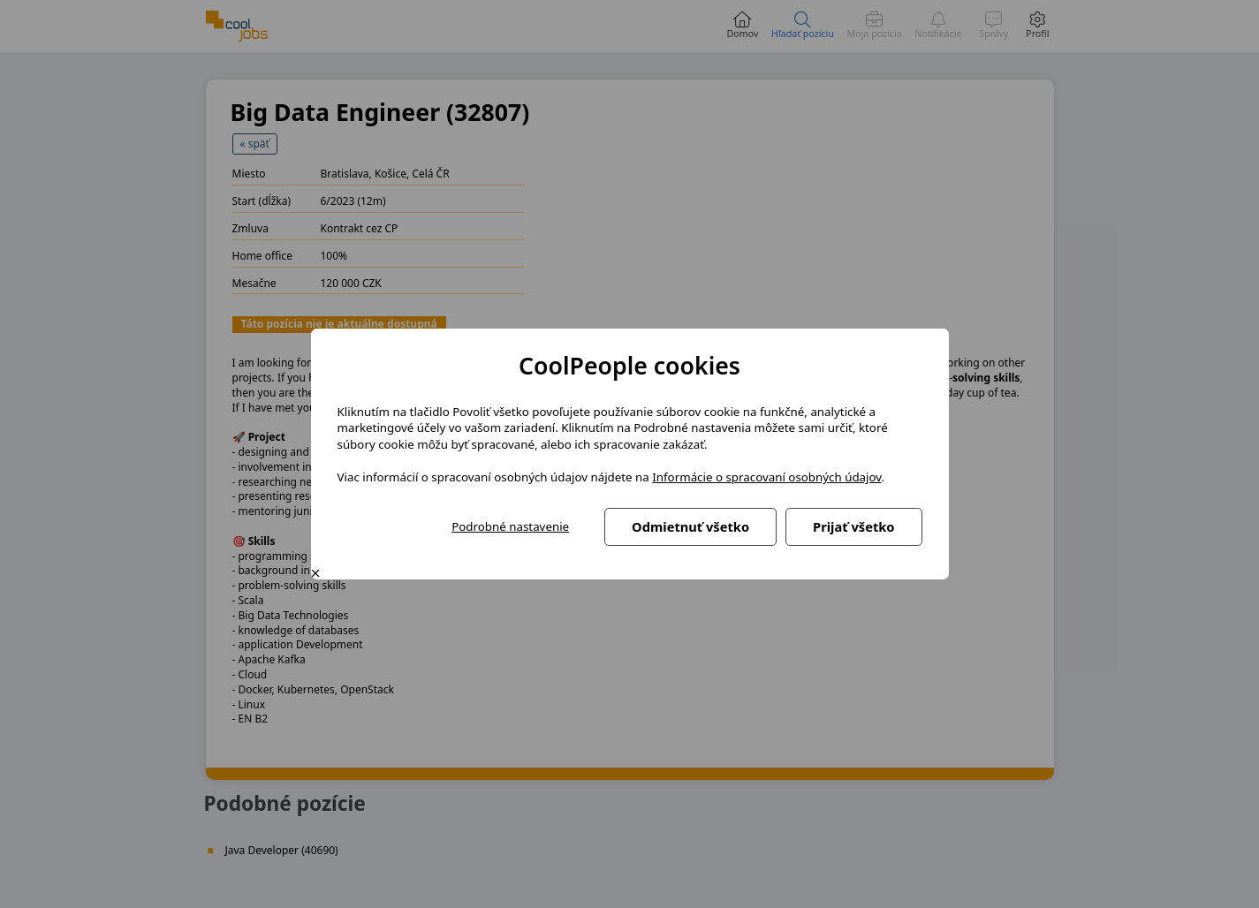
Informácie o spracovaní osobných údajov (766, 477)
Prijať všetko (853, 526)
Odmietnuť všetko (690, 526)
